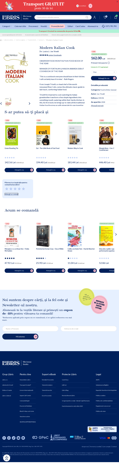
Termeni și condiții (95, 446)
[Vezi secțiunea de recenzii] (10, 157)
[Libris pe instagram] (9, 438)
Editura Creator (7, 390)
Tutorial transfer (47, 390)
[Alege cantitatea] (104, 72)
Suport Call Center (25, 395)
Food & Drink (32, 40)
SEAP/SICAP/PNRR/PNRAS (28, 422)
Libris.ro (4, 380)
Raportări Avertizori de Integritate (106, 390)
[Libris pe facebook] (4, 438)
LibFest (64, 385)
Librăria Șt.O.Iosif (7, 385)
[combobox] (63, 17)
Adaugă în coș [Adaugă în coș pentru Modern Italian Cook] (107, 78)
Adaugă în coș (24, 169)
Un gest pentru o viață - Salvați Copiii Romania (76, 401)
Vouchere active (25, 416)
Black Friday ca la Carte (27, 411)
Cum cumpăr (106, 446)
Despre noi (85, 446)
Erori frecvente (46, 395)
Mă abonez (27, 336)
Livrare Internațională (26, 390)
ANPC (98, 380)
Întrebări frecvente (48, 380)
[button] (111, 143)
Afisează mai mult (97, 106)
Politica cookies (101, 395)
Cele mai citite (20, 26)
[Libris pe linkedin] (23, 438)
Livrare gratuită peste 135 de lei (12, 35)
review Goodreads (55, 55)
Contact (114, 446)
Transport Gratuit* (25, 385)
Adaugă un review (11, 194)
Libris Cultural (6, 395)
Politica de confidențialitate (104, 401)
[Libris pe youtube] (18, 438)
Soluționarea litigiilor (102, 385)
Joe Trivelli (54, 51)
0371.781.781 (109, 26)
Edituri (70, 26)
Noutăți (44, 26)
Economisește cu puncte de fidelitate (36, 35)
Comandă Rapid (24, 401)
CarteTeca (65, 380)
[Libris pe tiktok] (13, 438)
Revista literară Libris (68, 395)
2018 (98, 102)
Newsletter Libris (25, 380)
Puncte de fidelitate (26, 406)
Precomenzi (33, 26)
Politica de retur (101, 411)
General (41, 40)
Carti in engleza (20, 40)
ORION (97, 98)
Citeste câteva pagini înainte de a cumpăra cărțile (66, 35)
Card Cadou (80, 26)
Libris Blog (65, 390)
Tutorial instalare (47, 385)
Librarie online (8, 40)
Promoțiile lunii (57, 26)
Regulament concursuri (103, 406)
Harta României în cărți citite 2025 (72, 406)
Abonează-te (93, 26)
